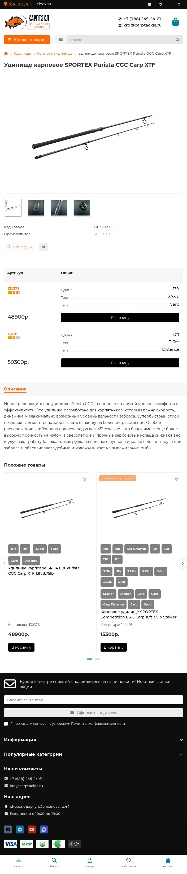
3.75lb (40, 549)
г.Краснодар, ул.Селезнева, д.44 (39, 806)
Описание (15, 389)
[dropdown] (150, 4)
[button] (4, 563)
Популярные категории (93, 754)
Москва (43, 4)
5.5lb (121, 582)
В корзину (120, 317)
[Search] (125, 39)
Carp (14, 561)
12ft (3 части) (136, 549)
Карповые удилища (55, 53)
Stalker (108, 594)
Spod (147, 604)
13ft (13, 549)
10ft (105, 549)
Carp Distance (113, 604)
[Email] (93, 699)
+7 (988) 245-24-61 (138, 19)
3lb (118, 571)
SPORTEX (102, 234)
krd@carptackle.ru (139, 25)
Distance (30, 561)
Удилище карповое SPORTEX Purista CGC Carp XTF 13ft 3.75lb (44, 571)
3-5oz (54, 549)
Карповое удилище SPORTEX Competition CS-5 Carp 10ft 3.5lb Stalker (139, 614)
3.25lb (131, 571)
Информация (93, 739)
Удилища (22, 53)
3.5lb (106, 571)
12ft (155, 549)
